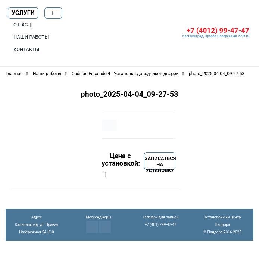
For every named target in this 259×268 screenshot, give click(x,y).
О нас (20, 25)
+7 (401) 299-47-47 (161, 225)
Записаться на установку (159, 163)
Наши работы (31, 37)
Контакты (26, 49)
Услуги (23, 12)
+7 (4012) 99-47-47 (218, 30)
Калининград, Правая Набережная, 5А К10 (215, 36)
